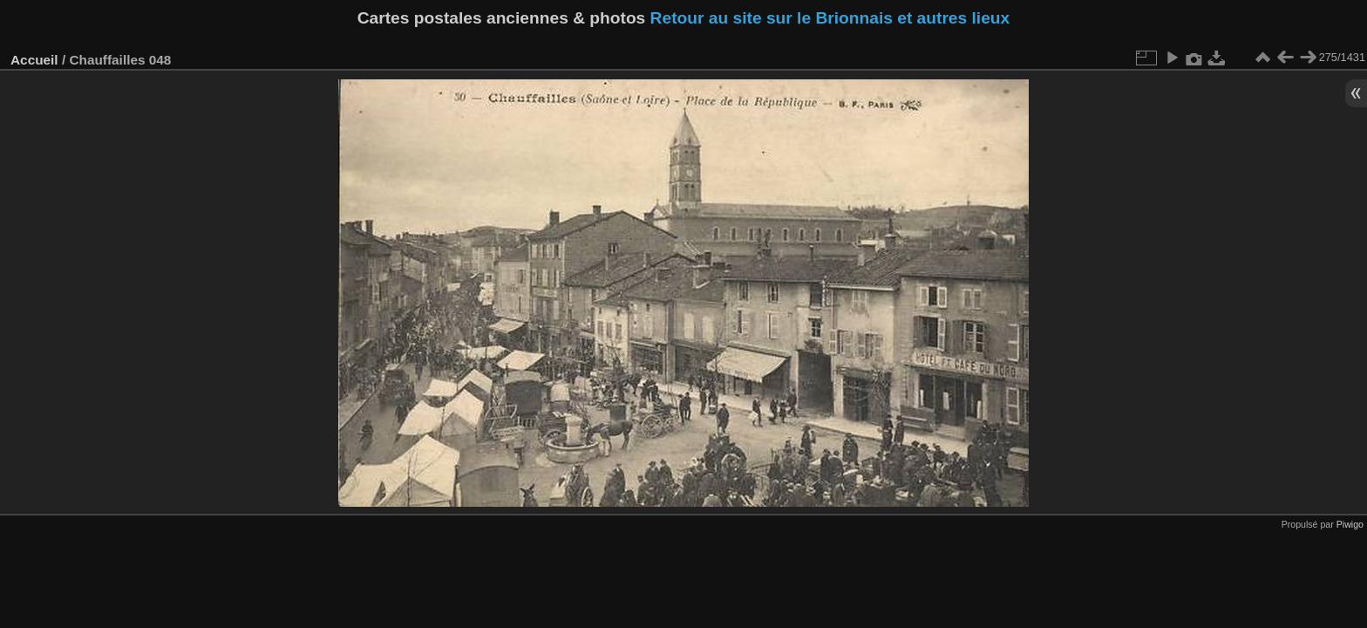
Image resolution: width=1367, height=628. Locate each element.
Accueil (34, 59)
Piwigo (1350, 524)
